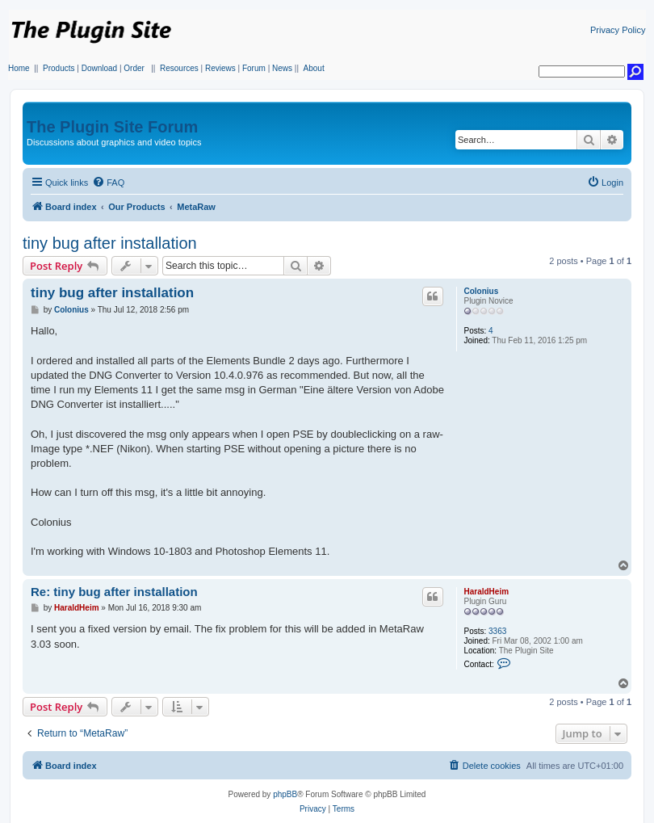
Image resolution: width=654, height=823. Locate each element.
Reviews (220, 68)
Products (58, 68)
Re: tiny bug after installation (114, 591)
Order (134, 68)
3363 (497, 631)
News (282, 68)
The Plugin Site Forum (112, 127)
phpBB (285, 794)
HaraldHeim (486, 591)
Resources (179, 68)
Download (99, 68)
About (314, 68)
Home (19, 68)
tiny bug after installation (110, 243)
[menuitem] (108, 182)
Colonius (480, 291)
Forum (254, 68)
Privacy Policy (617, 30)
